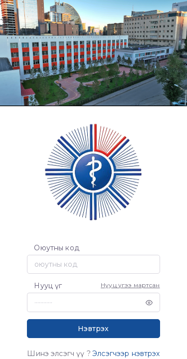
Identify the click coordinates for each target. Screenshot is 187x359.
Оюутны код (56, 247)
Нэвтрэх (93, 328)
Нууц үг (48, 285)
